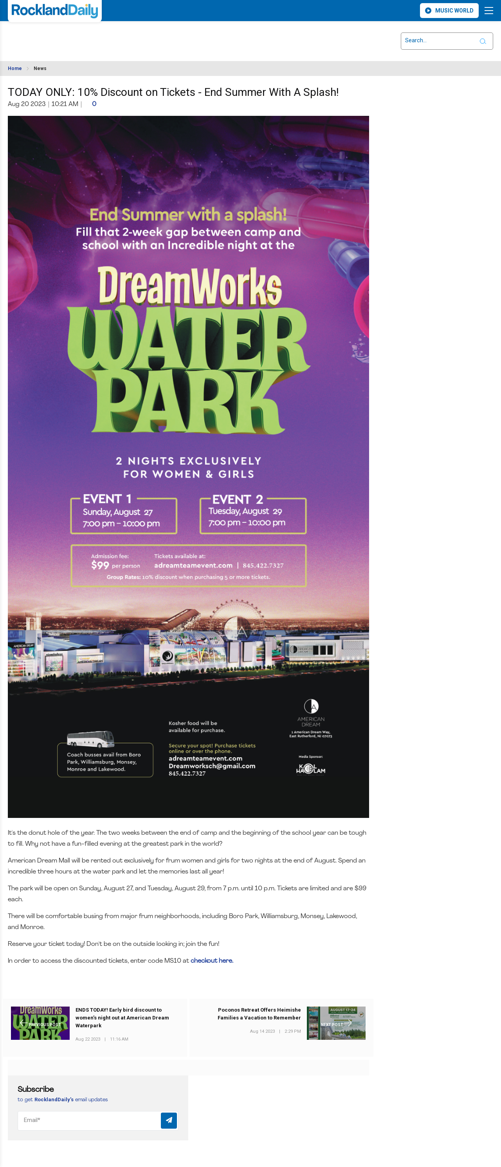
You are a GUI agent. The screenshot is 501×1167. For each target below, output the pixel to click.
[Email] (98, 1121)
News (40, 68)
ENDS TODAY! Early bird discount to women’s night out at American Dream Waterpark (122, 1018)
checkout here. (213, 961)
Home (15, 68)
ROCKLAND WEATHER (77, 36)
